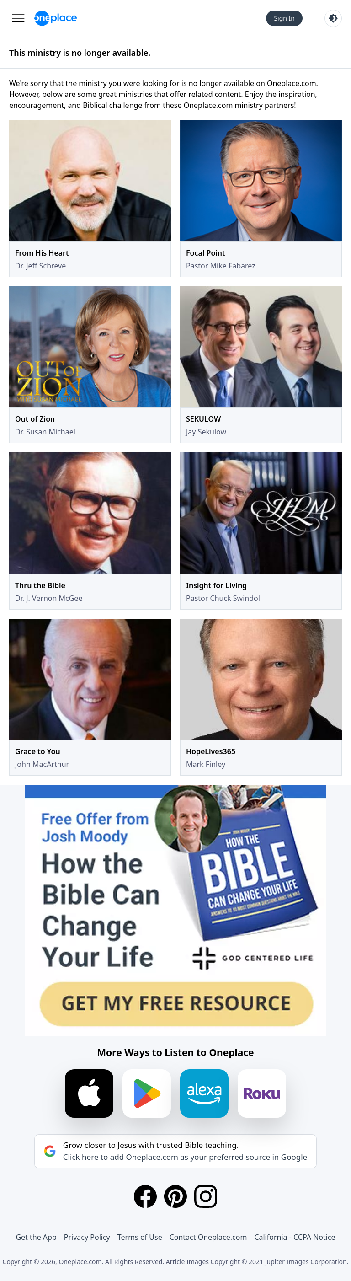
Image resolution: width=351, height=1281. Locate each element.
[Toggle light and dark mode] (333, 18)
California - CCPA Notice (294, 1237)
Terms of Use (139, 1237)
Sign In (284, 18)
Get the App (36, 1237)
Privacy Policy (87, 1237)
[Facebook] (145, 1196)
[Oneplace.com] (55, 18)
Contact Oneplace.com (208, 1237)
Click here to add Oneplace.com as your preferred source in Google (185, 1157)
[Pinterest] (175, 1196)
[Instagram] (205, 1196)
